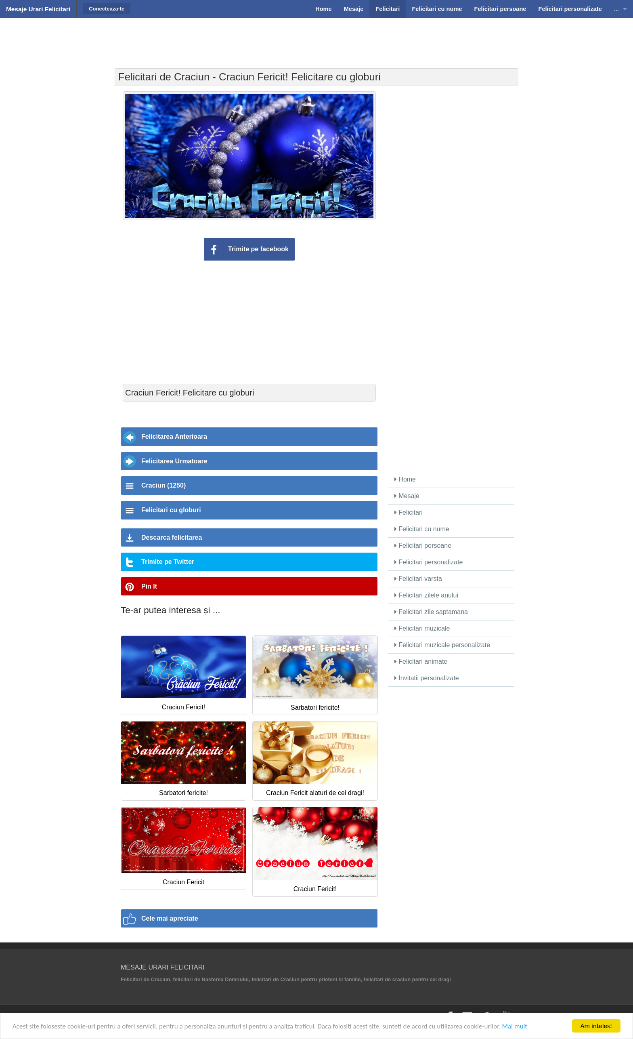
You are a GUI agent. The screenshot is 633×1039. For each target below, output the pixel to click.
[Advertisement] (316, 38)
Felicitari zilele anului (426, 595)
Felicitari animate (420, 661)
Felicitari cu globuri (171, 510)
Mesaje (406, 495)
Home (405, 479)
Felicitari (408, 512)
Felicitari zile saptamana (431, 611)
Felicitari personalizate (428, 562)
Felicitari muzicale (422, 628)
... (616, 9)
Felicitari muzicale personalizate (442, 644)
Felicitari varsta (418, 578)
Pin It (149, 586)
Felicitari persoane (422, 545)
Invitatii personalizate (426, 678)
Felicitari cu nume (421, 529)
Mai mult (515, 1026)
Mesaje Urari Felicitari (38, 9)
